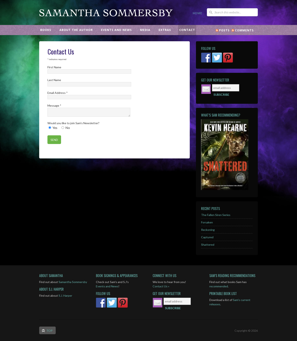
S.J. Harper (65, 295)
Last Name (54, 80)
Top (49, 330)
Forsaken (207, 222)
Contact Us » (161, 286)
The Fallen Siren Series (215, 215)
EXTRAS (165, 30)
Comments (244, 30)
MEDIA (145, 30)
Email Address (57, 92)
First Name (54, 67)
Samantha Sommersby (106, 21)
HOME (197, 13)
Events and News (107, 286)
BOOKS (45, 30)
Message (54, 105)
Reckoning (208, 229)
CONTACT (187, 30)
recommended (218, 286)
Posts (224, 30)
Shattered (207, 244)
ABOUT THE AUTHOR (76, 30)
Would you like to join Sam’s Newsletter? (73, 123)
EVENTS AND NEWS (116, 30)
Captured (207, 237)
